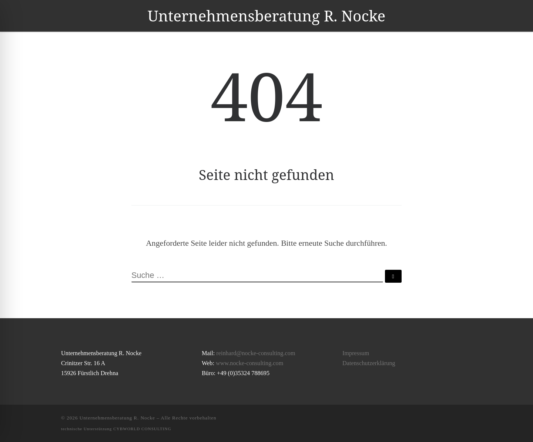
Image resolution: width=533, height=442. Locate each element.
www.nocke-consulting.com (249, 363)
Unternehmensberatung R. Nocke (117, 418)
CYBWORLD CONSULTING (142, 428)
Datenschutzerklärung (368, 363)
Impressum (355, 353)
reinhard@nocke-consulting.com (255, 353)
